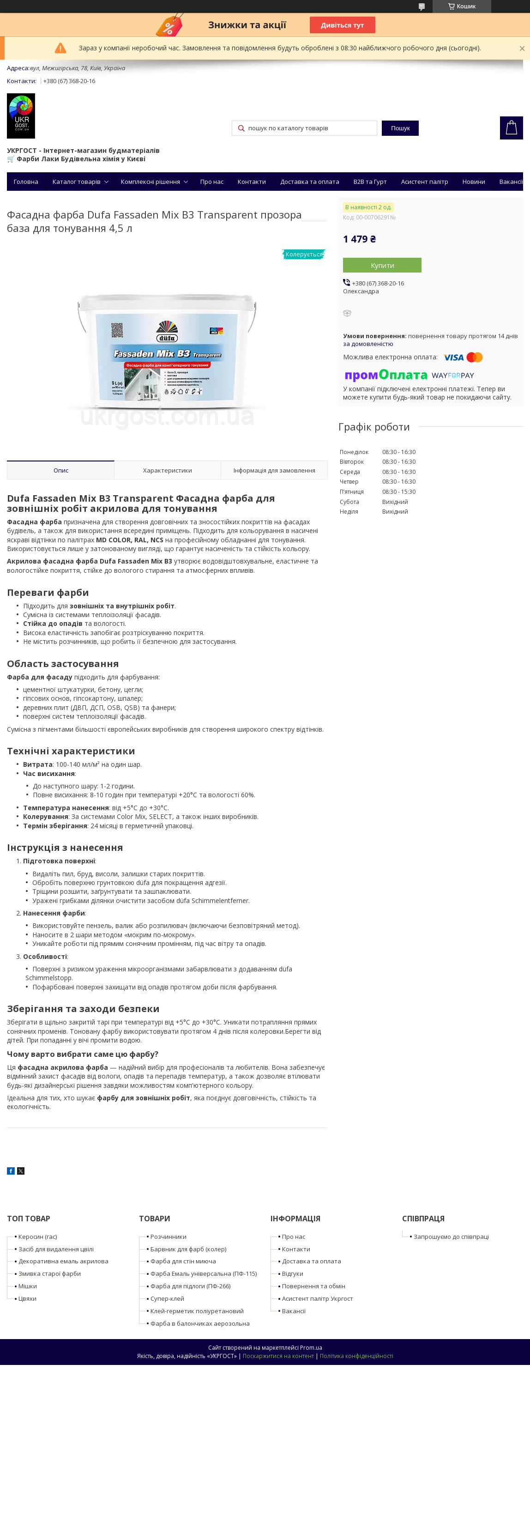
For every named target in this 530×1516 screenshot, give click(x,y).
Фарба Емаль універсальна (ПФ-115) (204, 1273)
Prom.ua (311, 1348)
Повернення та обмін (313, 1286)
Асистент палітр (424, 181)
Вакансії (511, 181)
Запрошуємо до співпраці (451, 1236)
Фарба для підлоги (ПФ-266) (190, 1286)
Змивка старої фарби (49, 1273)
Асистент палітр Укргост (317, 1298)
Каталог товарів (77, 181)
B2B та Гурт (370, 181)
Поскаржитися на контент (278, 1356)
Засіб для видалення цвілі (56, 1249)
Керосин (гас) (37, 1236)
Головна (26, 181)
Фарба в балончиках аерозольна (200, 1323)
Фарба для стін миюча (183, 1261)
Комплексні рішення (150, 181)
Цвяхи (27, 1298)
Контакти (252, 181)
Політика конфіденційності (356, 1356)
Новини (474, 181)
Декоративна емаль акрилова (63, 1261)
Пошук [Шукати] (400, 128)
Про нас (211, 181)
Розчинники (169, 1236)
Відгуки (292, 1273)
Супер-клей (167, 1298)
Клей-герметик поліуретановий (197, 1311)
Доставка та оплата (309, 181)
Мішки (27, 1286)
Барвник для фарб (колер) (188, 1249)
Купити (382, 265)
